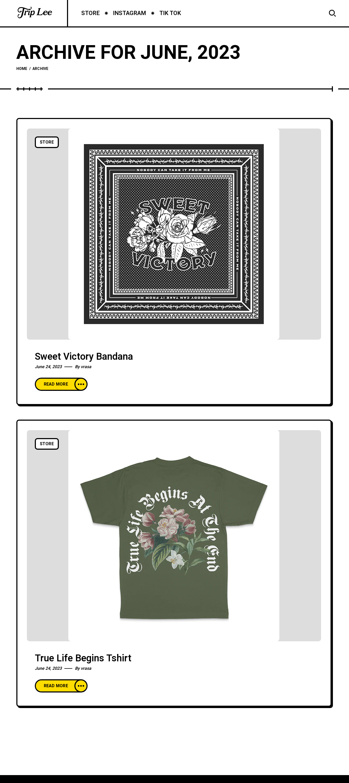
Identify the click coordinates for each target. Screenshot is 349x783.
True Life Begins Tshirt (83, 658)
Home (21, 69)
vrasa (86, 367)
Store (47, 142)
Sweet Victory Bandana (84, 357)
